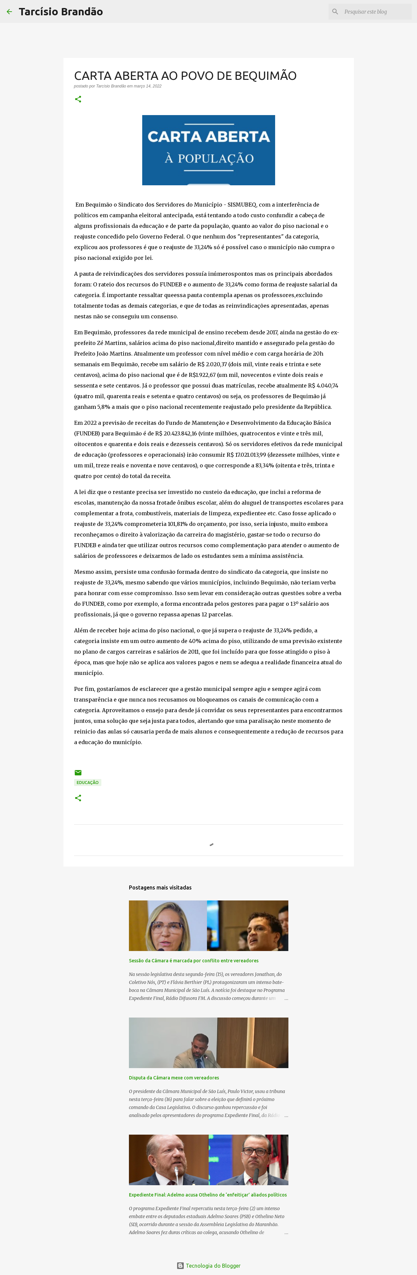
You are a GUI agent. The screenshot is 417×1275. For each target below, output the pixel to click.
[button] (78, 99)
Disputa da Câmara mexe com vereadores (174, 1077)
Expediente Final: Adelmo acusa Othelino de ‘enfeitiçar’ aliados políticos (208, 1194)
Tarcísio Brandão (61, 11)
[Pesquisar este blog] (377, 12)
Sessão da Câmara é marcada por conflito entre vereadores (194, 960)
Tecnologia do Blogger (208, 1266)
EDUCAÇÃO (88, 782)
